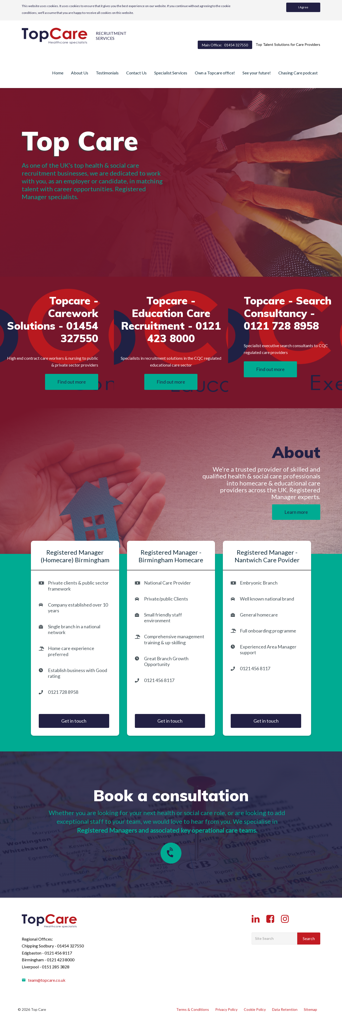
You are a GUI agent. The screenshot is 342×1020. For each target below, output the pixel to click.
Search (309, 938)
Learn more (296, 512)
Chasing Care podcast (298, 72)
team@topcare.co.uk (43, 980)
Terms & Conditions (192, 1009)
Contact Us (136, 72)
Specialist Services (170, 72)
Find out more (71, 382)
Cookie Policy (255, 1009)
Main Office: (225, 45)
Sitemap (310, 1009)
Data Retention (284, 1009)
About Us (79, 72)
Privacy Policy (226, 1009)
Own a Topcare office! (215, 72)
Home (57, 72)
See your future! (256, 72)
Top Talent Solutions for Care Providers (288, 44)
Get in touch (73, 721)
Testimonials (107, 72)
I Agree (303, 7)
